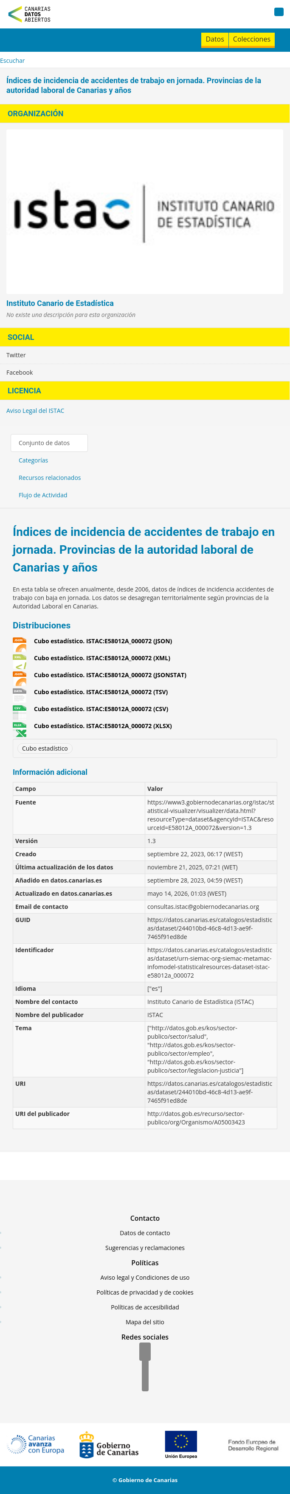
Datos (215, 39)
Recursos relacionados (50, 478)
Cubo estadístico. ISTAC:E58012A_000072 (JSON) (103, 641)
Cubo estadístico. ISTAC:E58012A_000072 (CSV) (101, 709)
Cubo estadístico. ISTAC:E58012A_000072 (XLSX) (103, 726)
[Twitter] (145, 1367)
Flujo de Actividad (43, 495)
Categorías (33, 460)
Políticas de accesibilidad (145, 1307)
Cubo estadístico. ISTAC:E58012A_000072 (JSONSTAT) (110, 675)
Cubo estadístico (45, 748)
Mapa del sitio (145, 1322)
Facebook (19, 372)
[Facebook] (145, 1352)
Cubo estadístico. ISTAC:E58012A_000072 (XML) (102, 658)
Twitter (16, 355)
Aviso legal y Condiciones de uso (145, 1277)
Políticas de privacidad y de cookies (144, 1292)
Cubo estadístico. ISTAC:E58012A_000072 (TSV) (101, 692)
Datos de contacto (145, 1233)
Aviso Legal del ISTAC (35, 410)
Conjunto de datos (44, 443)
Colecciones (251, 39)
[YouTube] (145, 1382)
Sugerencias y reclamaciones (145, 1248)
